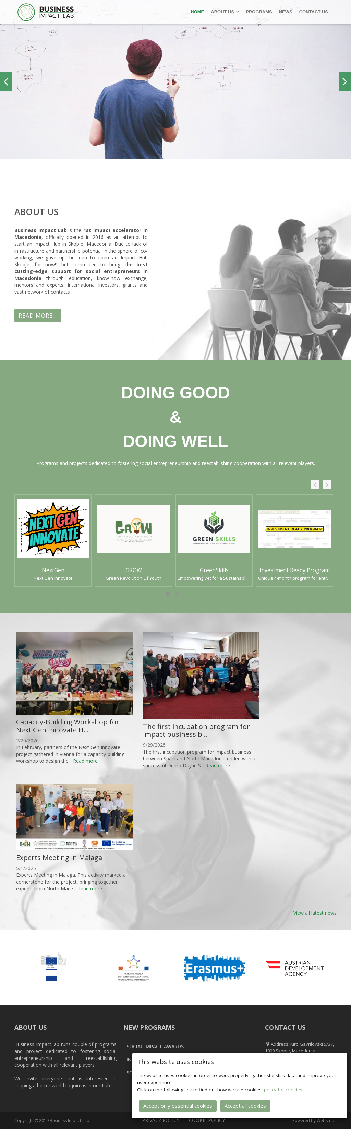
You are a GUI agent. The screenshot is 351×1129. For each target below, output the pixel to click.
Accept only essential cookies (177, 1098)
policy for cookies (284, 1083)
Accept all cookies (245, 1098)
